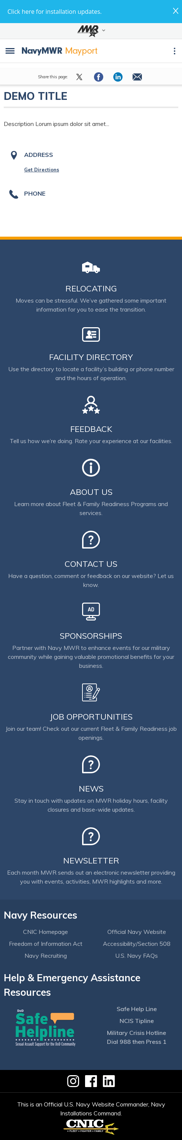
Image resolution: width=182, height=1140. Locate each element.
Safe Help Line (137, 1009)
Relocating (91, 288)
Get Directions (41, 170)
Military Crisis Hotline (136, 1032)
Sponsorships (91, 636)
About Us (91, 492)
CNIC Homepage (45, 931)
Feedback (91, 429)
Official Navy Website (136, 931)
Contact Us (91, 564)
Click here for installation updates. (54, 11)
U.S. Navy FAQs (136, 955)
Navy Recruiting (46, 955)
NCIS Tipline (137, 1020)
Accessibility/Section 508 (136, 943)
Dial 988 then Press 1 (136, 1041)
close (175, 11)
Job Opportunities (91, 716)
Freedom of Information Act (45, 943)
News (91, 788)
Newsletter (91, 860)
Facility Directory (91, 357)
